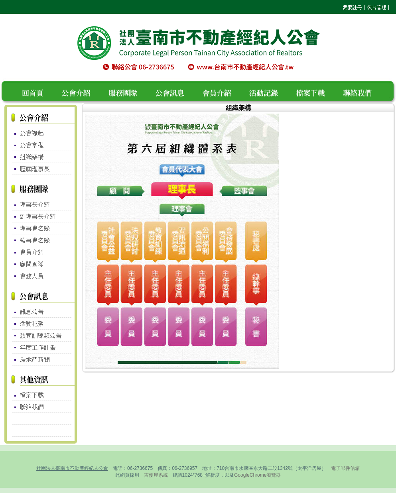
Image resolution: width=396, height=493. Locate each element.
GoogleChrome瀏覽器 (257, 475)
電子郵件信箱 (345, 468)
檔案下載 (315, 92)
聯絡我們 (359, 92)
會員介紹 (221, 92)
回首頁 (36, 92)
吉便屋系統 (156, 475)
